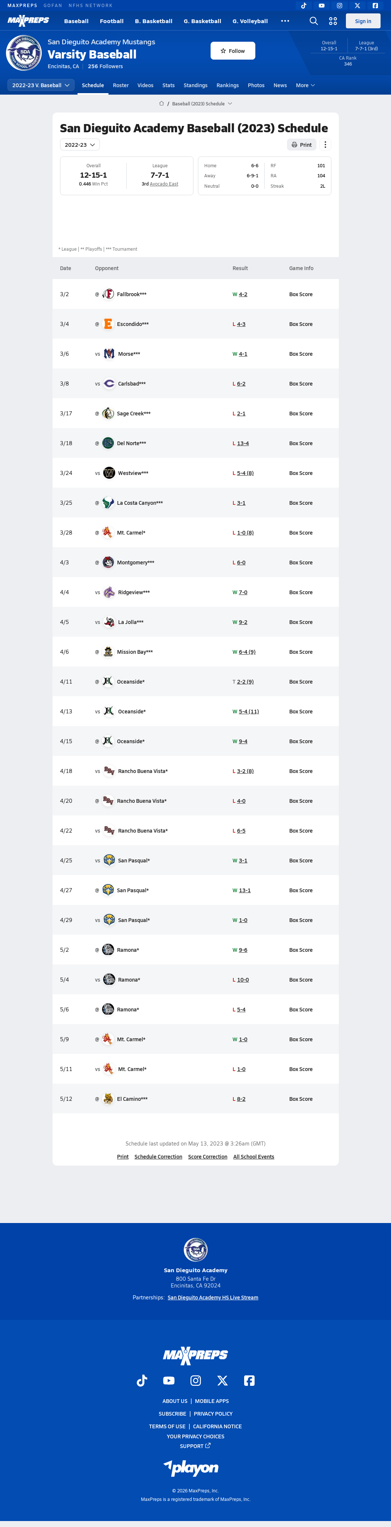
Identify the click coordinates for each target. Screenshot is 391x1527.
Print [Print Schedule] (302, 144)
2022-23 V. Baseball (41, 85)
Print (123, 1156)
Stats (169, 85)
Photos (256, 85)
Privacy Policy (213, 1413)
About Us (175, 1400)
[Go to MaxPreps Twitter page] (222, 1381)
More (304, 85)
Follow (233, 50)
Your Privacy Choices (195, 1435)
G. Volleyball (250, 20)
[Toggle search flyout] (314, 21)
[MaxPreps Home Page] (161, 104)
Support (195, 1445)
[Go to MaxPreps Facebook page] (249, 1381)
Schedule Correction (158, 1156)
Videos (146, 85)
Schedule (93, 85)
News (280, 85)
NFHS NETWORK (91, 5)
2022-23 (80, 144)
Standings (196, 85)
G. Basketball (202, 20)
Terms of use (167, 1426)
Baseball (76, 20)
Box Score (300, 294)
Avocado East (164, 184)
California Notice (217, 1426)
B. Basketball (154, 20)
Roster (121, 85)
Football (112, 20)
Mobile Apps (212, 1400)
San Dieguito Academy (195, 1256)
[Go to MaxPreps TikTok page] (142, 1381)
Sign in (363, 21)
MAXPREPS (22, 5)
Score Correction (207, 1156)
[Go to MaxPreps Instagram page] (196, 1381)
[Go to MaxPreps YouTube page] (169, 1381)
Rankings (228, 85)
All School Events (253, 1156)
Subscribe (172, 1413)
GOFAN (53, 5)
